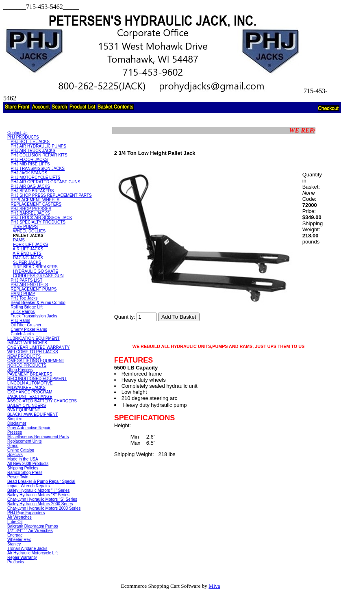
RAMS (19, 240)
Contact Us (17, 132)
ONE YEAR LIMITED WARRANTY (38, 347)
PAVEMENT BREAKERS (29, 374)
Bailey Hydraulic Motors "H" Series (38, 490)
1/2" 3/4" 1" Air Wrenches (30, 530)
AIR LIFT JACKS (28, 249)
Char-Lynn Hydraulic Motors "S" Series (42, 499)
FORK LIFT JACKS (30, 244)
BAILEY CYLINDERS (26, 405)
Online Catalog (20, 450)
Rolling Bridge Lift (26, 307)
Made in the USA (22, 459)
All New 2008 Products (27, 463)
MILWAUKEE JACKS (26, 387)
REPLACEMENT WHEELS (35, 200)
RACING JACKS (28, 258)
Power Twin (17, 477)
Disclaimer (16, 423)
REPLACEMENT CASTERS (36, 204)
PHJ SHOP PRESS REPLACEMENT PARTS (51, 195)
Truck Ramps (23, 311)
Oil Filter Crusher (26, 325)
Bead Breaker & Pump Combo (38, 302)
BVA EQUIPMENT (23, 410)
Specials (15, 454)
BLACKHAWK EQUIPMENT (32, 414)
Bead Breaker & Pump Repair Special (41, 481)
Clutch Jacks (22, 334)
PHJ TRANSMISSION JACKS (38, 168)
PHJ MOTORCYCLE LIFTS (35, 177)
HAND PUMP (23, 293)
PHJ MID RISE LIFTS (30, 164)
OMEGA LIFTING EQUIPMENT (35, 361)
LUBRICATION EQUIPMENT (33, 338)
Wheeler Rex (19, 539)
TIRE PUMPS (25, 226)
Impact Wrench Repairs (28, 486)
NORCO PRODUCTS (26, 365)
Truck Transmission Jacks (34, 316)
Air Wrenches (19, 517)
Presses (14, 432)
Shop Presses (20, 369)
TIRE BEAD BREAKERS (35, 267)
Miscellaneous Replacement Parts (38, 437)
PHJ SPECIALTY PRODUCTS (38, 222)
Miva (214, 586)
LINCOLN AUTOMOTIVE (30, 383)
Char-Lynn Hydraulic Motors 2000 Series (43, 508)
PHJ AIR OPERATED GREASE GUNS (45, 182)
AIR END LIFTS (27, 253)
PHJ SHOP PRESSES (31, 208)
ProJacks (15, 562)
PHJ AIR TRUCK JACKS (33, 150)
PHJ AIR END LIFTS (29, 284)
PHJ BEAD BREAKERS (32, 191)
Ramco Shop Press (24, 472)
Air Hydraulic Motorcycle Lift (32, 553)
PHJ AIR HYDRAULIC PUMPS (38, 146)
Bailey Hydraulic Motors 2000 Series (40, 504)
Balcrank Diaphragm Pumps (32, 526)
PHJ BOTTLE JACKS (30, 141)
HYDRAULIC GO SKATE (35, 271)
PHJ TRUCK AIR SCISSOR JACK (41, 217)
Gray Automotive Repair (28, 428)
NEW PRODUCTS (24, 356)
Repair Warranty (22, 557)
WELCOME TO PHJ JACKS (32, 352)
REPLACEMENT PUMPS (33, 289)
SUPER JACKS (27, 262)
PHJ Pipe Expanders (26, 513)
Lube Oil (14, 521)
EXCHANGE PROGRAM (29, 392)
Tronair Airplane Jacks (27, 548)
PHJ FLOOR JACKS (29, 159)
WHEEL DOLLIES (29, 231)
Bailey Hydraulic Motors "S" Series (38, 495)
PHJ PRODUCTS (23, 137)
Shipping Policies (22, 468)
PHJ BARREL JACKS (30, 213)
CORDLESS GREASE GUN (38, 276)
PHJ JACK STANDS (29, 173)
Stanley (14, 544)
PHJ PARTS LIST (26, 280)
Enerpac (14, 535)
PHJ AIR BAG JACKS (30, 186)
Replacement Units (24, 441)
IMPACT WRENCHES (27, 343)
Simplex (14, 419)
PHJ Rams (20, 320)
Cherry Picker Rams (29, 329)
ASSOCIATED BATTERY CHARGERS (42, 401)
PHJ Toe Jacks (24, 298)
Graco (12, 445)
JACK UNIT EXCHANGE (29, 396)
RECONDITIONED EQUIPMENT (37, 378)
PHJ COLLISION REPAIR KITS (39, 155)
